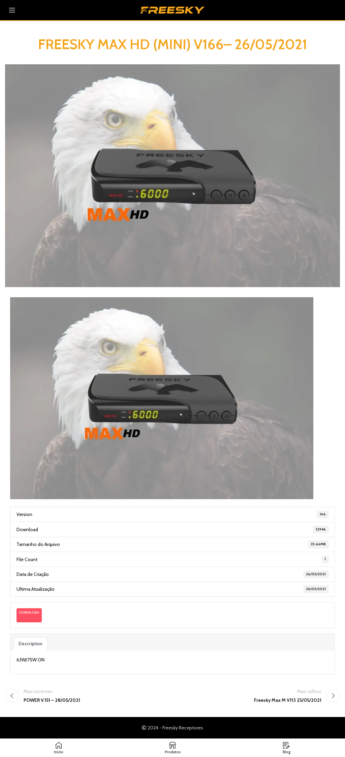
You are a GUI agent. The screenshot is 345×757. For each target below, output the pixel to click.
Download (29, 612)
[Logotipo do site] (172, 9)
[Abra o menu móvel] (12, 10)
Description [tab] (30, 643)
